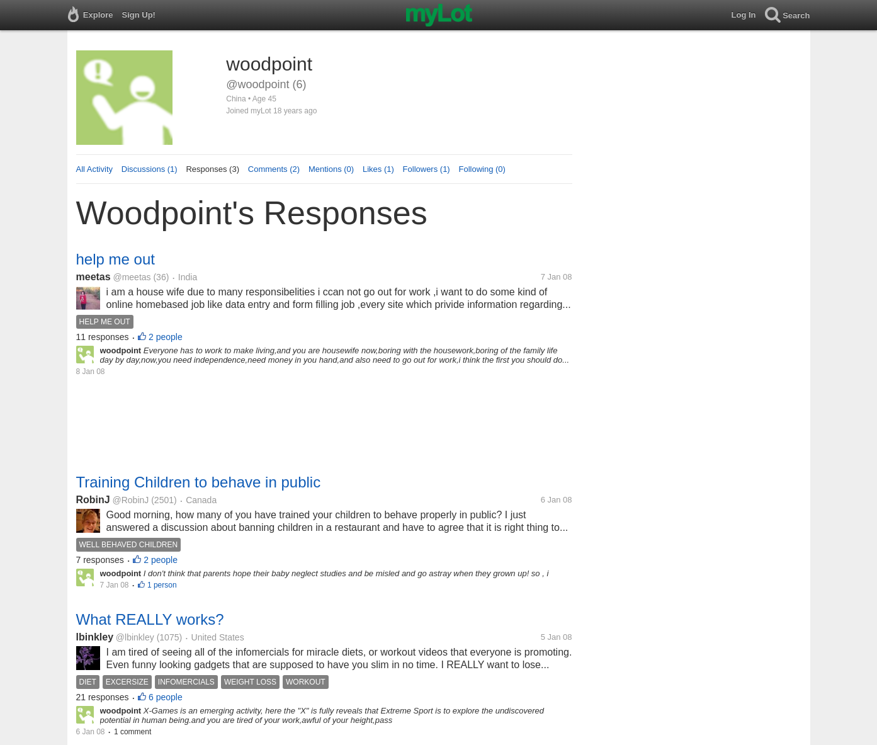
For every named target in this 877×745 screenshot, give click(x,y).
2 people (166, 337)
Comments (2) (274, 169)
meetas (93, 276)
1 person (162, 585)
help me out (115, 259)
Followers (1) (426, 169)
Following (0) (481, 169)
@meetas (131, 277)
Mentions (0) (331, 169)
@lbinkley (135, 637)
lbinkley (95, 637)
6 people (166, 697)
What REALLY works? (150, 619)
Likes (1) (378, 169)
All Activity (94, 169)
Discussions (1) (150, 169)
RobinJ (93, 499)
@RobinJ (131, 500)
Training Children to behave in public (198, 482)
